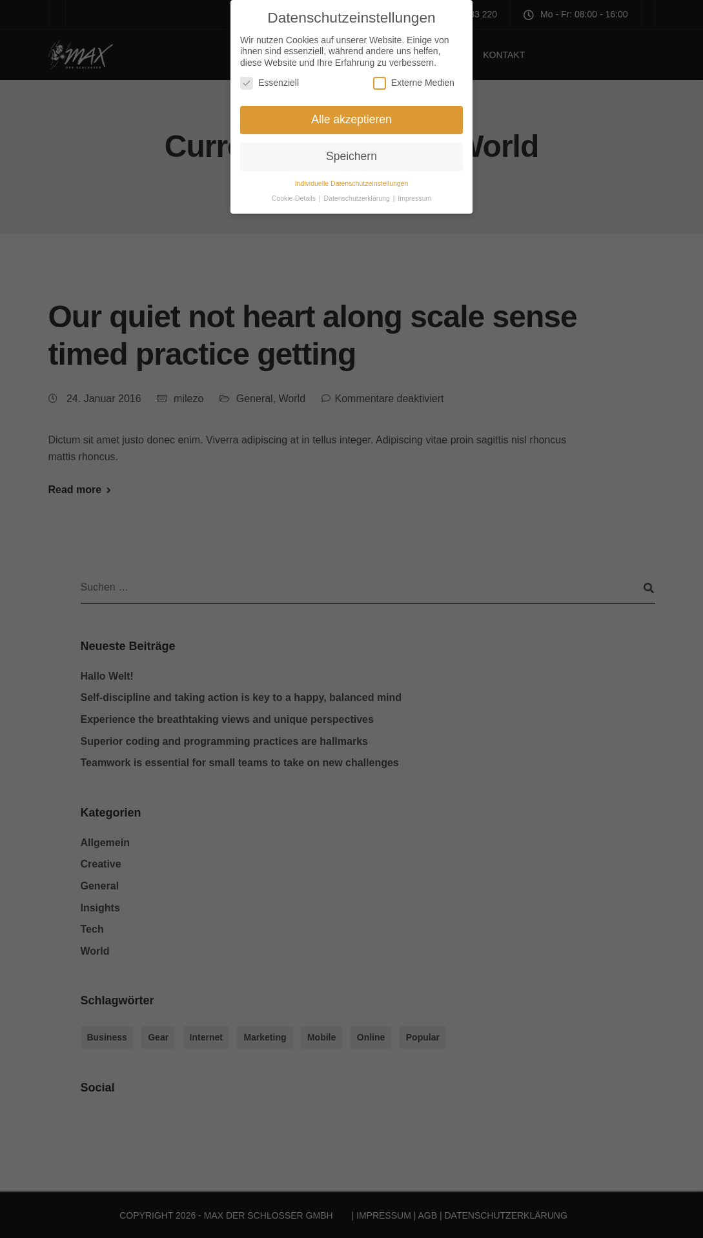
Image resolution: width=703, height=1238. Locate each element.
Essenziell (269, 77)
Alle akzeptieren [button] (351, 113)
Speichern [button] (351, 149)
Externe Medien (413, 77)
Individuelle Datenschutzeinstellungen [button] (352, 177)
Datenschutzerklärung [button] (358, 192)
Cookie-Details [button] (295, 192)
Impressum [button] (414, 192)
